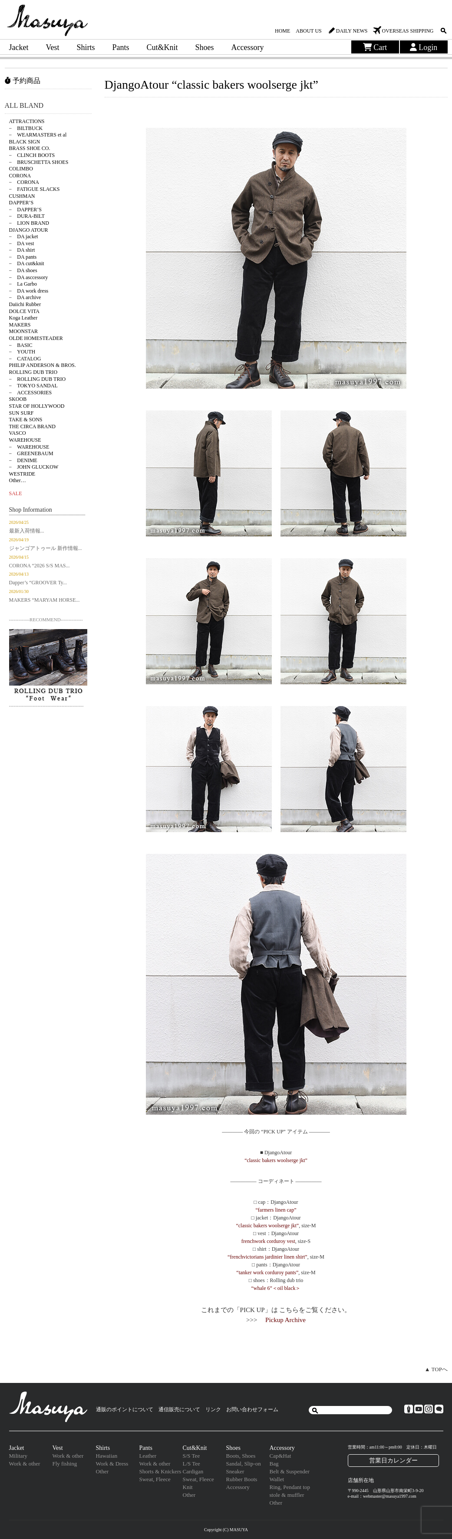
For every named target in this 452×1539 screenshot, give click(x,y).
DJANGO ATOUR (28, 230)
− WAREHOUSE (29, 447)
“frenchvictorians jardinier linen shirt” (267, 1257)
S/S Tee (191, 1455)
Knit (188, 1487)
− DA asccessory (28, 277)
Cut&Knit (162, 47)
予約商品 (22, 80)
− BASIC (21, 345)
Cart (375, 47)
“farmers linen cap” (276, 1210)
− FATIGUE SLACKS (34, 189)
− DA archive (25, 297)
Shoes (204, 47)
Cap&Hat (280, 1455)
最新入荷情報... (26, 531)
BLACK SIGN (24, 142)
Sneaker (235, 1471)
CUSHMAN (22, 196)
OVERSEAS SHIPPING (407, 31)
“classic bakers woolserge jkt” (275, 1160)
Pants (120, 47)
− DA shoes (23, 270)
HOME (282, 31)
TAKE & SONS (26, 419)
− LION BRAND (29, 223)
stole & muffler (287, 1495)
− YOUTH (22, 352)
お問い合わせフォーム (252, 1409)
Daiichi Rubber (25, 304)
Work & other (24, 1463)
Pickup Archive (285, 1319)
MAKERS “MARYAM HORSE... (44, 600)
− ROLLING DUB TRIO (37, 379)
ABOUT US (308, 31)
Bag (274, 1463)
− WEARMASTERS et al (38, 135)
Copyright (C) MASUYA (226, 1529)
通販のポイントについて (124, 1409)
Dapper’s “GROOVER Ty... (38, 583)
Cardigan (193, 1471)
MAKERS (20, 325)
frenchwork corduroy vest (268, 1241)
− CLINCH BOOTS (32, 155)
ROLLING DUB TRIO (33, 372)
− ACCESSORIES (30, 393)
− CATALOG (25, 359)
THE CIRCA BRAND (32, 426)
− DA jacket (23, 236)
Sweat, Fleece (155, 1479)
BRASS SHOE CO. (29, 148)
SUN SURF (21, 413)
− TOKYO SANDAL (33, 386)
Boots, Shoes (241, 1455)
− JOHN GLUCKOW (34, 467)
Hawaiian (107, 1455)
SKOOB (18, 399)
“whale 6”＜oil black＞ (276, 1288)
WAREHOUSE (25, 440)
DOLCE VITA (24, 311)
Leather (148, 1455)
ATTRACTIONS (27, 121)
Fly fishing (65, 1463)
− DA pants (23, 257)
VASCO (17, 433)
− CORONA (24, 182)
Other (102, 1471)
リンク (213, 1409)
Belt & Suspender (290, 1471)
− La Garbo (23, 284)
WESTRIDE (22, 474)
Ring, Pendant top (290, 1487)
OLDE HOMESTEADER (36, 338)
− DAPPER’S (25, 210)
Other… (17, 480)
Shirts (85, 47)
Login (424, 47)
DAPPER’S (21, 203)
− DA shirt (22, 250)
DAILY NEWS (352, 31)
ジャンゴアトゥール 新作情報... (45, 548)
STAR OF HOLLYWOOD (37, 406)
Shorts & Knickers (160, 1471)
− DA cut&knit (26, 263)
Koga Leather (23, 318)
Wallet (277, 1479)
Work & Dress (112, 1463)
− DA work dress (29, 291)
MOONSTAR (23, 331)
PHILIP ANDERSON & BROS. (42, 365)
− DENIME (23, 460)
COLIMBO (21, 169)
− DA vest (21, 243)
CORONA (20, 176)
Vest (52, 47)
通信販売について (179, 1409)
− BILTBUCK (26, 128)
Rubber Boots (241, 1479)
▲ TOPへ (436, 1369)
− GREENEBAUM (31, 453)
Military (18, 1455)
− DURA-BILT (27, 216)
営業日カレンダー (393, 1460)
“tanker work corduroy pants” (267, 1272)
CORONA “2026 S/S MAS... (39, 566)
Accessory (247, 47)
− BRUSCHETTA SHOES (39, 162)
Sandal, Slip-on (243, 1463)
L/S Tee (191, 1463)
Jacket (19, 47)
